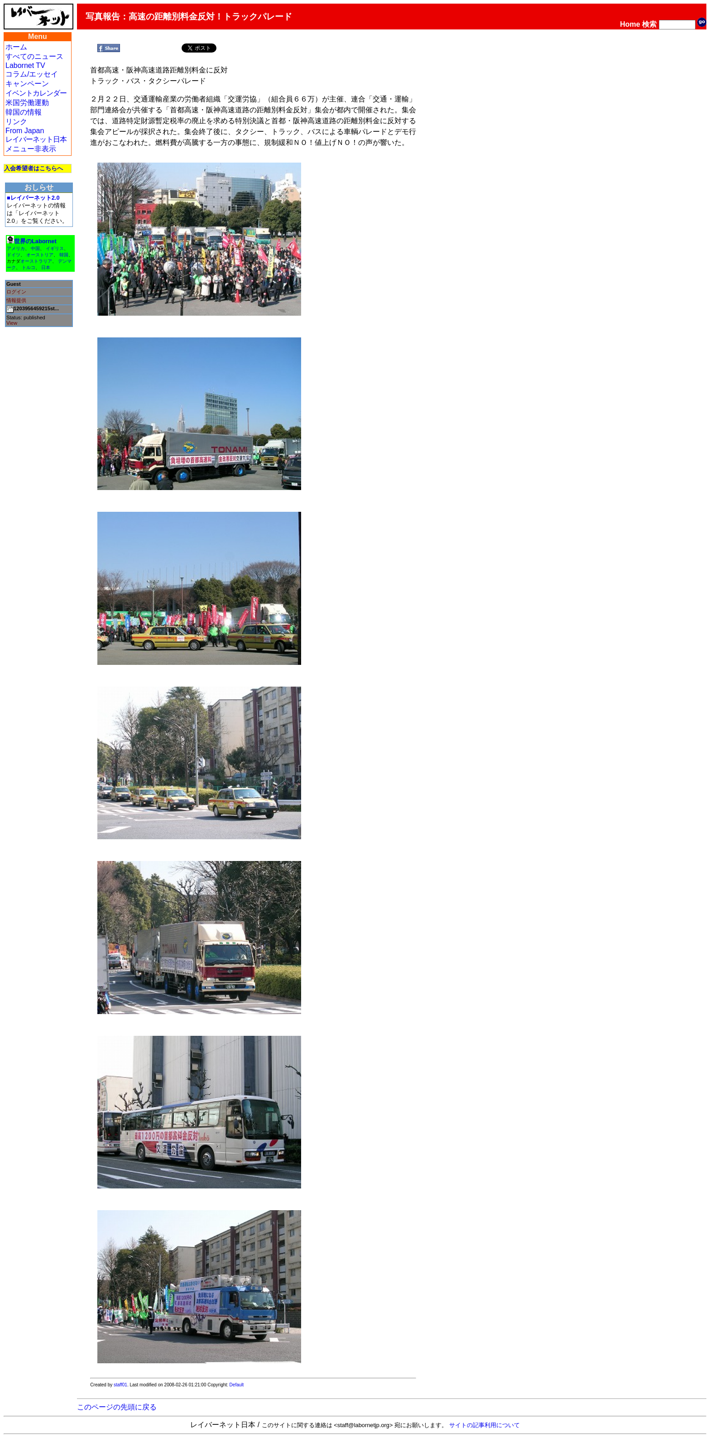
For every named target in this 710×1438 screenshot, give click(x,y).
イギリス (55, 248)
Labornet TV (25, 65)
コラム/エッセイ (31, 74)
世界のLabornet (35, 241)
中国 (35, 248)
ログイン (16, 291)
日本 (45, 267)
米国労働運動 (27, 102)
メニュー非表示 (30, 149)
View (11, 323)
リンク (16, 121)
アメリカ (16, 248)
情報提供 (16, 300)
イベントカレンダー (36, 93)
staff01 (120, 1384)
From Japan (24, 131)
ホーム (16, 47)
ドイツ (13, 254)
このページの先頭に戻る (117, 1407)
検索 (649, 24)
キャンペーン (27, 83)
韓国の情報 (23, 112)
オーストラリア (36, 261)
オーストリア (39, 254)
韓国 (63, 254)
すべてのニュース (34, 56)
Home (630, 24)
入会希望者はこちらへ (33, 168)
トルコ (28, 267)
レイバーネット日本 (36, 139)
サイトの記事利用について (484, 1425)
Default (237, 1384)
